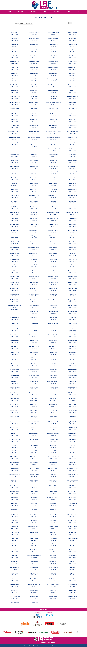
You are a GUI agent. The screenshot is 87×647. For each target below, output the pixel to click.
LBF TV (68, 11)
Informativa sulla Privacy (60, 645)
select (25, 23)
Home (9, 11)
